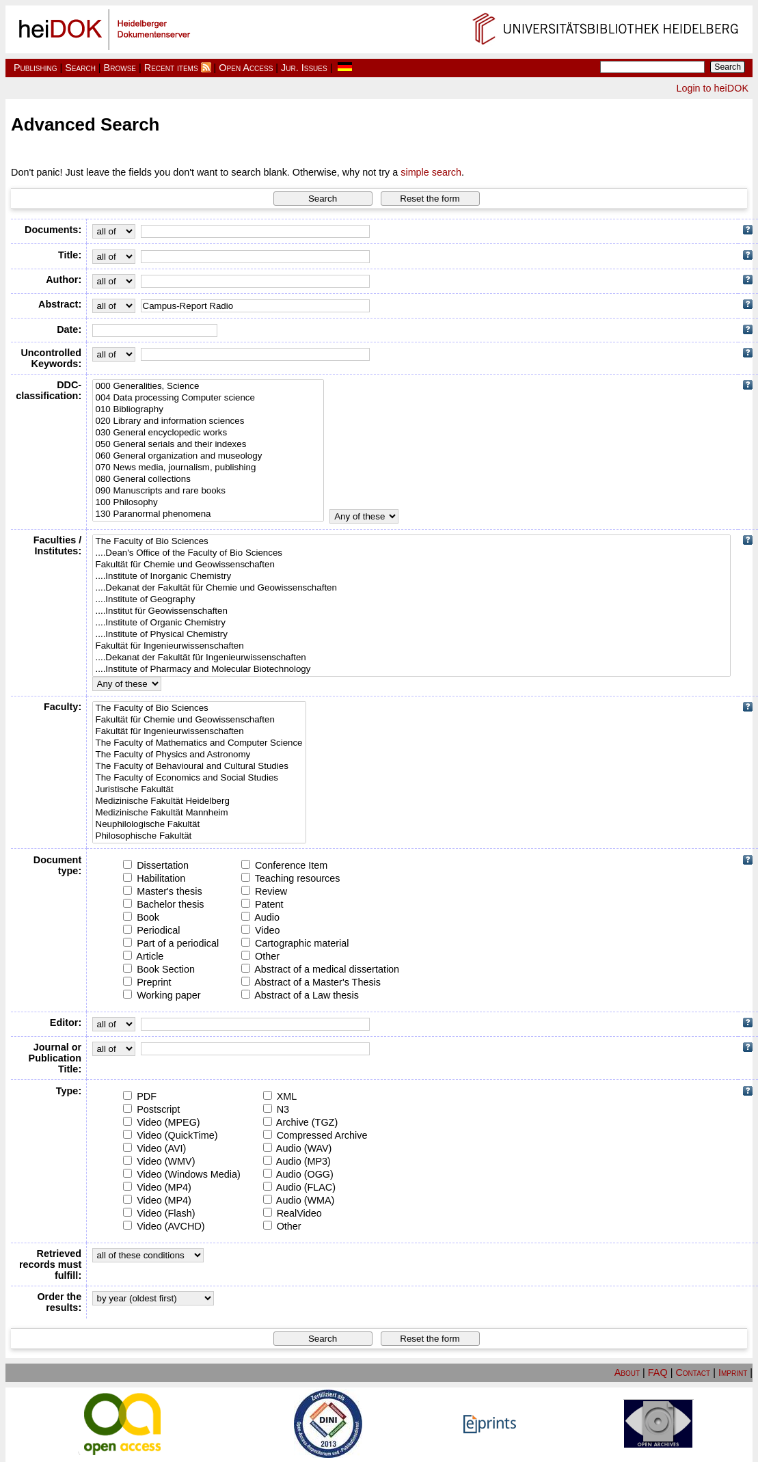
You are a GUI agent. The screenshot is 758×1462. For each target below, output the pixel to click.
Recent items (171, 67)
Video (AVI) (154, 1148)
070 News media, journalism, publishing (208, 468)
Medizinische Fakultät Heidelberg (199, 801)
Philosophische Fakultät (199, 836)
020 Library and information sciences (208, 421)
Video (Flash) (159, 1213)
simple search (431, 172)
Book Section (159, 969)
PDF (140, 1096)
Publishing (35, 67)
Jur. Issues (304, 67)
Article (143, 956)
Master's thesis (162, 891)
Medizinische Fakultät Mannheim (199, 813)
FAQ (658, 1372)
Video (260, 930)
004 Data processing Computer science (208, 398)
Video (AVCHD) (163, 1226)
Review (264, 891)
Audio (260, 917)
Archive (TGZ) (300, 1122)
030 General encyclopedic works (208, 433)
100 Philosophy (208, 503)
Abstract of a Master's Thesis (311, 982)
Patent (262, 904)
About (627, 1372)
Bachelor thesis (163, 904)
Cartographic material (295, 943)
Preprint (147, 982)
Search (80, 67)
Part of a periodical (171, 943)
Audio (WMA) (299, 1200)
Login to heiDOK (712, 88)
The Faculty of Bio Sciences (411, 541)
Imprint (732, 1372)
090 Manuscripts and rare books (208, 491)
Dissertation (156, 865)
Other (260, 956)
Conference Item (284, 865)
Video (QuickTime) (170, 1135)
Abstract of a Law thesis (300, 995)
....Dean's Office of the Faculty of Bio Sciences (411, 553)
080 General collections (208, 479)
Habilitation (154, 878)
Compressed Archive (315, 1135)
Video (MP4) (157, 1187)
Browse (120, 67)
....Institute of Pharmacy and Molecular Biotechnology (411, 669)
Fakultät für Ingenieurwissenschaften (411, 646)
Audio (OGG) (298, 1174)
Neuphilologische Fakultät (199, 824)
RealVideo (292, 1213)
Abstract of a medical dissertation (320, 969)
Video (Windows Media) (182, 1174)
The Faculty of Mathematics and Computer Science (199, 743)
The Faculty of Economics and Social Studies (199, 778)
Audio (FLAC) (299, 1187)
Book (141, 917)
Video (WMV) (159, 1161)
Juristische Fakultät (199, 790)
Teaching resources (290, 878)
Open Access (246, 67)
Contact (692, 1372)
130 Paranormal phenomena (208, 514)
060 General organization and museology (208, 456)
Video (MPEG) (161, 1122)
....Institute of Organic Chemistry (411, 623)
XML (280, 1096)
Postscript (151, 1109)
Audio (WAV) (297, 1148)
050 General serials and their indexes (208, 444)
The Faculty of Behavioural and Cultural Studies (199, 766)
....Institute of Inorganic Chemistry (411, 576)
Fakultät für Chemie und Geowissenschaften (411, 565)
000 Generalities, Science (208, 386)
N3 (276, 1109)
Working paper (161, 995)
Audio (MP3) (297, 1161)
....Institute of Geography (411, 600)
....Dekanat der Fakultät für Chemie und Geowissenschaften (411, 588)
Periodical (151, 930)
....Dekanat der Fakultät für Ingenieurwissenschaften (411, 658)
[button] (323, 198)
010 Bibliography (208, 410)
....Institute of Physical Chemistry (411, 634)
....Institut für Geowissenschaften (411, 611)
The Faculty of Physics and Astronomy (199, 755)
